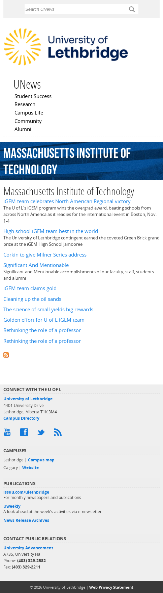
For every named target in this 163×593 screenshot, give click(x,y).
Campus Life (28, 113)
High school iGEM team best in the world (50, 231)
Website (30, 467)
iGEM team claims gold (30, 288)
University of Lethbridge (28, 398)
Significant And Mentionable (36, 265)
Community (28, 122)
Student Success (33, 97)
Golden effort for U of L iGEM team (44, 319)
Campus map (41, 459)
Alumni (22, 130)
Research (24, 105)
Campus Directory (21, 418)
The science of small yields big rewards (48, 309)
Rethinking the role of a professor (42, 330)
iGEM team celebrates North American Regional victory (67, 201)
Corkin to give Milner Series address (45, 254)
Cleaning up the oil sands (32, 299)
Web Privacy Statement (111, 587)
